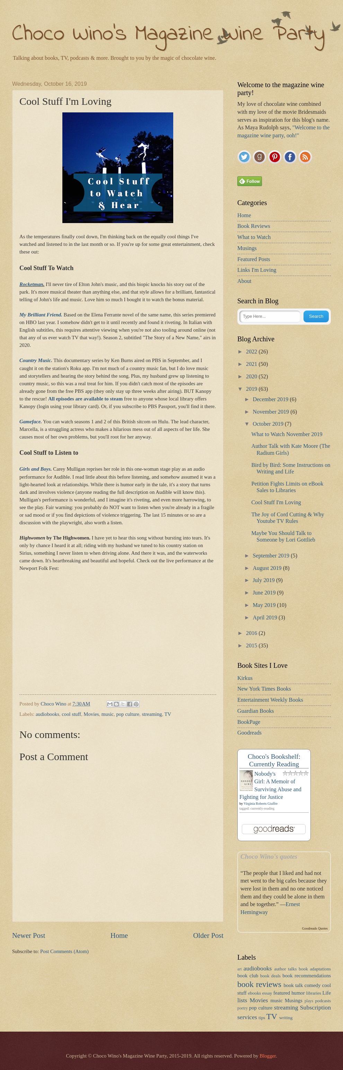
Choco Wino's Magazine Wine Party (168, 34)
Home (119, 935)
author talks (285, 968)
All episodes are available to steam (85, 399)
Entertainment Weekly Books (270, 700)
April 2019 (266, 618)
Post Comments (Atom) (64, 951)
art (239, 969)
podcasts (323, 1000)
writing (285, 1017)
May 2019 (265, 605)
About (244, 281)
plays (309, 1001)
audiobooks (47, 714)
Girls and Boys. (35, 469)
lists (242, 1000)
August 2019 (268, 568)
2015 (252, 646)
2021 (252, 364)
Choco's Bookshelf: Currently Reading (274, 760)
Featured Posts (253, 259)
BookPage (249, 722)
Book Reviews (253, 226)
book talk (293, 985)
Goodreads (249, 733)
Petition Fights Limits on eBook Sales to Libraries (287, 487)
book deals (270, 975)
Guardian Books (255, 711)
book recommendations (306, 975)
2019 (252, 389)
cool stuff (71, 714)
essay (267, 993)
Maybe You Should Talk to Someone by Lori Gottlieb (283, 536)
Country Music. (35, 360)
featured (281, 993)
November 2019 (271, 412)
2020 (252, 376)
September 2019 (272, 556)
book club (247, 975)
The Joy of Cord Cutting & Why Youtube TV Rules (287, 517)
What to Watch (254, 237)
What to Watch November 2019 (286, 434)
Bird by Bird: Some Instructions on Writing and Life (290, 468)
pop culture (127, 714)
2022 (252, 352)
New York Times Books (264, 689)
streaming (152, 714)
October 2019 (269, 424)
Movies (91, 714)
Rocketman (31, 284)
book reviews (259, 984)
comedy (313, 985)
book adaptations (315, 968)
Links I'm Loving (256, 270)
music (108, 714)
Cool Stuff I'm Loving (276, 502)
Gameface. (30, 421)
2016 (252, 633)
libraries (313, 993)
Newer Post (28, 935)
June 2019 (265, 593)
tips (261, 1017)
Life (327, 993)
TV (168, 714)
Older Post (208, 935)
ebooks (254, 993)
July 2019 (264, 580)
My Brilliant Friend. (40, 314)
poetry (242, 1008)
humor (298, 993)
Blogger (268, 1056)
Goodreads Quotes (315, 928)
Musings (247, 248)
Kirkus (245, 678)
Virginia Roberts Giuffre (261, 803)
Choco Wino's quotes (268, 856)
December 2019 (271, 399)
